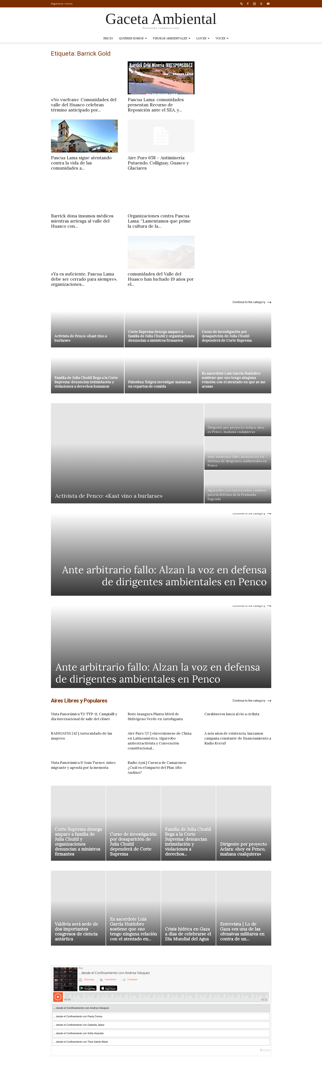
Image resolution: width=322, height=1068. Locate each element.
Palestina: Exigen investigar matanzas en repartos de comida (159, 384)
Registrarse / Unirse (62, 3)
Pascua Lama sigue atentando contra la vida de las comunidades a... (81, 163)
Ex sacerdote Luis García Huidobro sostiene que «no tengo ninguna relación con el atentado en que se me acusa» (233, 380)
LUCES (203, 38)
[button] (241, 3)
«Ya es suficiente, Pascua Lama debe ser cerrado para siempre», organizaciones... (84, 279)
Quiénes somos (133, 38)
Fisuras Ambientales (171, 38)
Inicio (108, 38)
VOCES (222, 38)
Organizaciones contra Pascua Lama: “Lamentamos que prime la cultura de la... (159, 221)
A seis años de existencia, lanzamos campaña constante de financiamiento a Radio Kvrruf (237, 738)
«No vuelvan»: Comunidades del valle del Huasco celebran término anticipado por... (83, 105)
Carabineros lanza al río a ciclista (231, 714)
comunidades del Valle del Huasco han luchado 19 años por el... (161, 279)
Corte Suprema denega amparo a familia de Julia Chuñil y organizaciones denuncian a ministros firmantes (161, 336)
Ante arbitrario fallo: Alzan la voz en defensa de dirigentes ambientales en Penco (164, 575)
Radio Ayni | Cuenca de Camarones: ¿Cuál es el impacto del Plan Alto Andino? (157, 767)
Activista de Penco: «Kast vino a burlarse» (80, 338)
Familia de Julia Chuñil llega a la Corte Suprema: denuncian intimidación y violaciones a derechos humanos (86, 382)
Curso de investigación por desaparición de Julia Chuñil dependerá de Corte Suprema (227, 336)
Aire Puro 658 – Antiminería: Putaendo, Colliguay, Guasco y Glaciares (158, 163)
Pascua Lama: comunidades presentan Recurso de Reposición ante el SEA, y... (156, 105)
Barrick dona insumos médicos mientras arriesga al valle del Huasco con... (82, 221)
